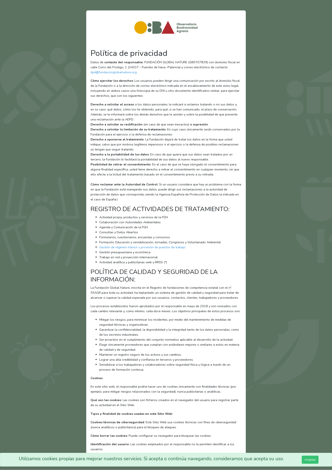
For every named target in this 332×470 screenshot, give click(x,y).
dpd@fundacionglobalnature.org (114, 72)
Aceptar (310, 459)
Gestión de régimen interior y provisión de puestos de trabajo (142, 247)
